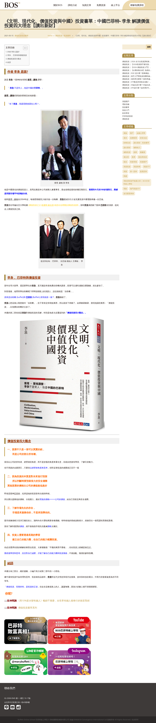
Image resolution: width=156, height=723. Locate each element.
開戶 (132, 133)
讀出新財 (127, 147)
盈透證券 (143, 171)
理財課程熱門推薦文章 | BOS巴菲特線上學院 (137, 182)
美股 (125, 171)
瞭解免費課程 (137, 5)
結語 (9, 62)
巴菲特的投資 (127, 116)
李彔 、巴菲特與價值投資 (17, 55)
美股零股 (133, 162)
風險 (125, 133)
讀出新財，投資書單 (141, 142)
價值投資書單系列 (27, 607)
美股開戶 (125, 101)
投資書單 (25, 35)
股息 (125, 162)
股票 (133, 157)
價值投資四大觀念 (14, 59)
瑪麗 (125, 176)
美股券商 (137, 166)
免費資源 (101, 5)
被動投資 (127, 152)
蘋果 (135, 152)
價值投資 (18, 35)
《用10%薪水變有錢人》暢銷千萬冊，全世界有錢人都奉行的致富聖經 (53, 600)
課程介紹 (72, 5)
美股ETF (146, 166)
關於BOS (57, 5)
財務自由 (127, 142)
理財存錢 (125, 104)
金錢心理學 (141, 133)
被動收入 (137, 147)
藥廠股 (142, 152)
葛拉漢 (126, 157)
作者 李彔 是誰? (13, 52)
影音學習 (125, 113)
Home (50, 35)
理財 (125, 188)
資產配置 (133, 138)
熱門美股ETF (135, 188)
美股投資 (127, 166)
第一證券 (133, 171)
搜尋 (149, 47)
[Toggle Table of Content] (24, 48)
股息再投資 (142, 157)
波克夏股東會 (129, 193)
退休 (125, 138)
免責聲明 (135, 719)
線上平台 (115, 5)
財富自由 (143, 138)
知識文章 (86, 5)
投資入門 (125, 110)
